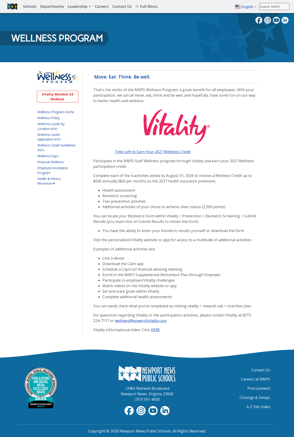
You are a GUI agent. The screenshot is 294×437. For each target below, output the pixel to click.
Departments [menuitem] (52, 6)
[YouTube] (276, 19)
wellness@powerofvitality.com (141, 320)
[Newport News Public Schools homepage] (12, 6)
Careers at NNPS (255, 379)
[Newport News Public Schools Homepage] (147, 373)
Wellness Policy (48, 118)
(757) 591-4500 (147, 399)
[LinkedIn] (285, 19)
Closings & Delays (255, 397)
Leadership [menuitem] (79, 6)
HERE (155, 329)
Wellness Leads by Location (51, 126)
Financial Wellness (50, 162)
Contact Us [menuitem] (122, 6)
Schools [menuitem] (30, 6)
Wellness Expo (48, 156)
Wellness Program (57, 38)
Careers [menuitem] (102, 6)
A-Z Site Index (258, 406)
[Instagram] (267, 19)
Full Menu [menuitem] (146, 6)
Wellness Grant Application (49, 136)
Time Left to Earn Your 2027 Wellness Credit (153, 151)
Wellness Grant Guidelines (56, 147)
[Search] (274, 6)
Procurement (258, 388)
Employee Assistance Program (52, 170)
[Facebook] (258, 19)
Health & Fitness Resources (49, 181)
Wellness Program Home (55, 112)
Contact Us (260, 370)
